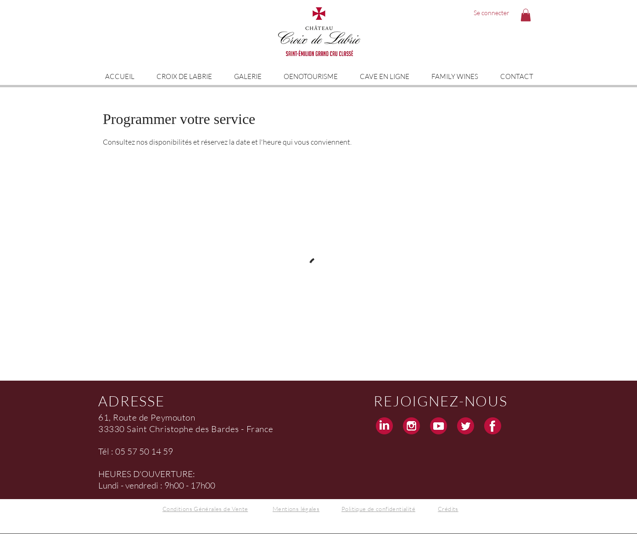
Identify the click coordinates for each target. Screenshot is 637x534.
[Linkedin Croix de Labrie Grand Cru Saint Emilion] (384, 425)
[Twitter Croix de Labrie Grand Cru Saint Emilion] (465, 425)
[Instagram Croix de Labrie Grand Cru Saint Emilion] (411, 425)
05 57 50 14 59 (144, 451)
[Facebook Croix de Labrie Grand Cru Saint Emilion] (492, 425)
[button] (525, 15)
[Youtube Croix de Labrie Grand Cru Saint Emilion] (438, 425)
